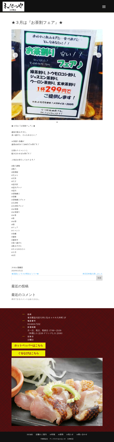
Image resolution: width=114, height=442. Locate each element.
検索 (99, 278)
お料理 (52, 434)
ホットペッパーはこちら (28, 345)
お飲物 (60, 434)
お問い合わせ (81, 434)
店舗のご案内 (41, 434)
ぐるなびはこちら (28, 353)
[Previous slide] (15, 55)
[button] (57, 122)
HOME (30, 434)
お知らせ (69, 434)
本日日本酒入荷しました (93, 274)
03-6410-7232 (33, 324)
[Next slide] (98, 55)
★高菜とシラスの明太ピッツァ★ (25, 274)
